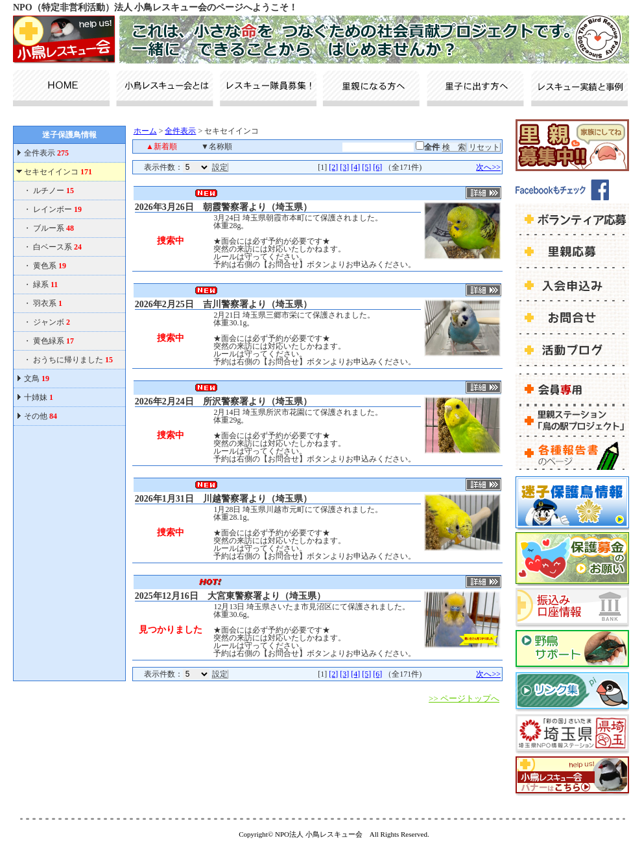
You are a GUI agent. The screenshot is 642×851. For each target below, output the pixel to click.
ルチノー (53, 190)
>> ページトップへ (464, 698)
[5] (366, 167)
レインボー (57, 209)
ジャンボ (51, 322)
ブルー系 (53, 228)
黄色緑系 (53, 340)
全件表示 (45, 152)
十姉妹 (38, 397)
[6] (377, 167)
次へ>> (488, 167)
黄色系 (49, 265)
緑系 (45, 284)
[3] (344, 167)
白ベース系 (57, 246)
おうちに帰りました (73, 359)
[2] (333, 167)
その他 (40, 416)
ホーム (145, 130)
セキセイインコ (58, 171)
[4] (355, 167)
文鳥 (36, 378)
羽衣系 (47, 303)
